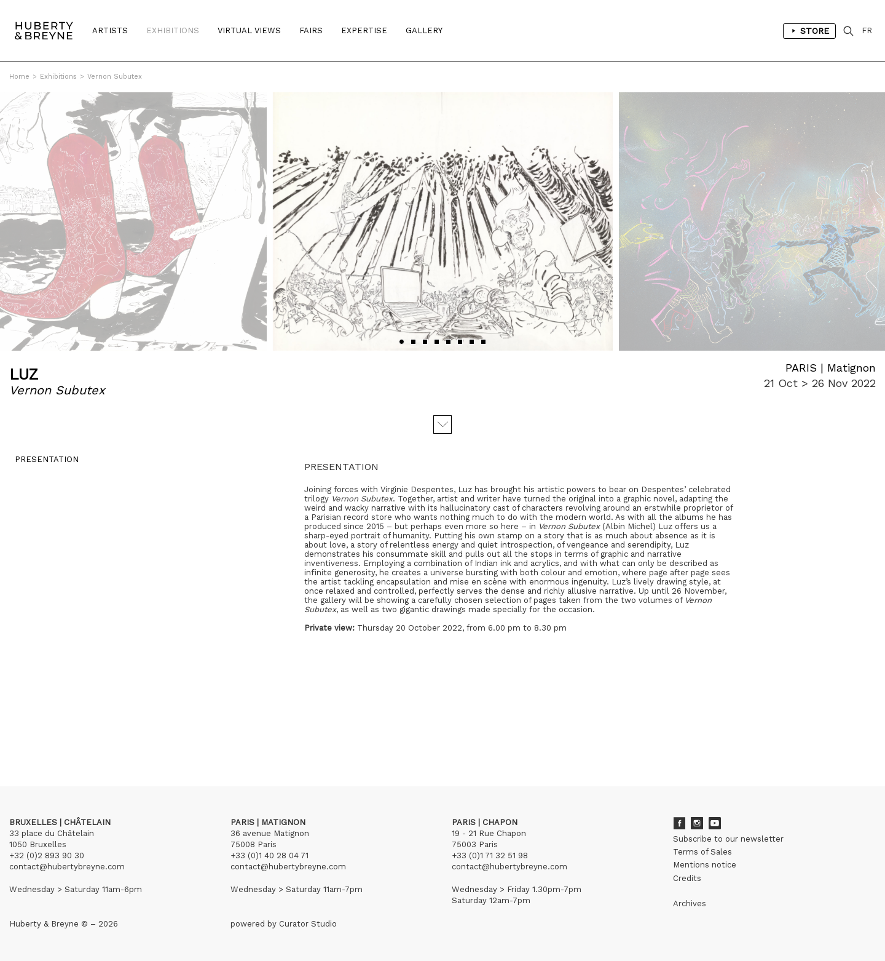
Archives (689, 903)
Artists (110, 30)
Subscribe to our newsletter (728, 838)
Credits (687, 878)
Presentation (41, 464)
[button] (401, 342)
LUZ (23, 374)
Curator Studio (308, 923)
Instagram (697, 823)
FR (867, 30)
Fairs (311, 30)
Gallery (424, 30)
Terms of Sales (702, 851)
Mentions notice (704, 864)
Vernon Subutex (114, 77)
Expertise (364, 30)
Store (809, 31)
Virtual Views (249, 30)
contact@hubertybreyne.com (67, 866)
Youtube (715, 823)
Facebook (679, 823)
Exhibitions (172, 30)
